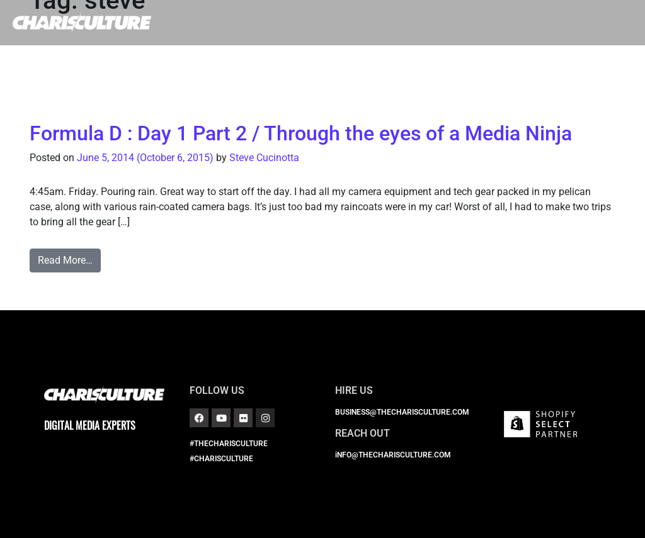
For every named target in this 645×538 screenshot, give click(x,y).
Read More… (65, 260)
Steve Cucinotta (264, 158)
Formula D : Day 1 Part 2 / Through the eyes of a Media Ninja (301, 133)
